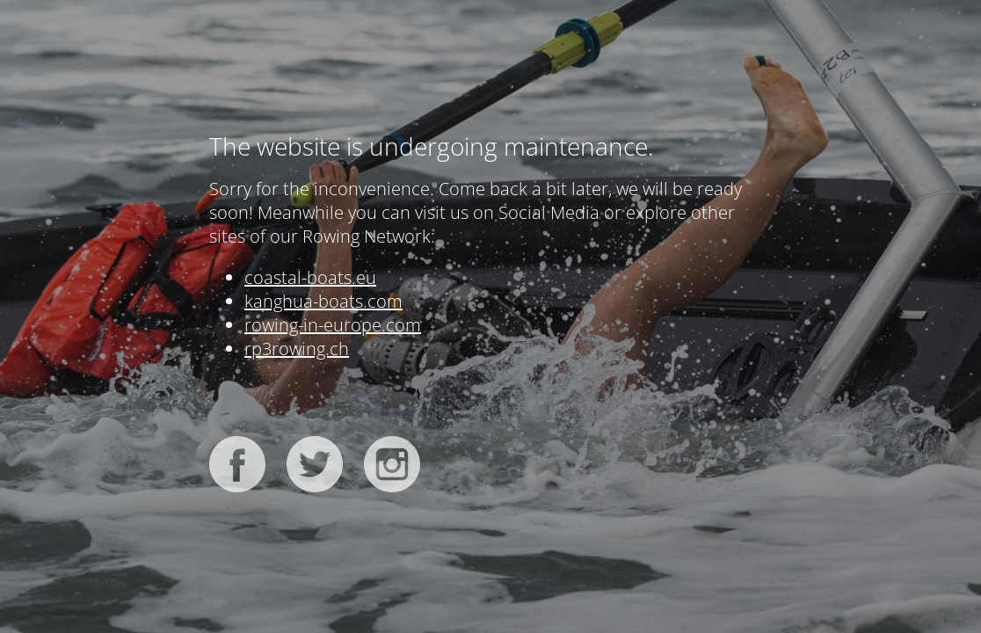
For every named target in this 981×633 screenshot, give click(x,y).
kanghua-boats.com (323, 301)
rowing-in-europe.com (332, 325)
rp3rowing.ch (296, 348)
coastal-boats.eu (310, 277)
